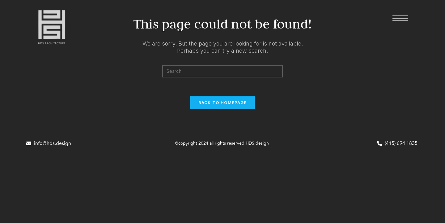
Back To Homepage (222, 102)
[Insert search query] (222, 71)
